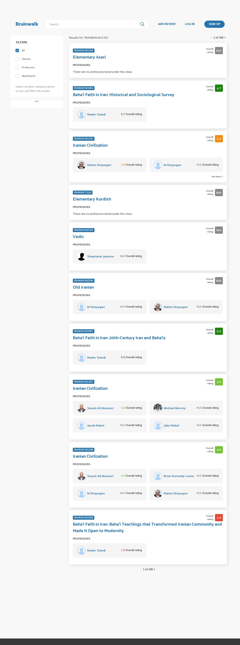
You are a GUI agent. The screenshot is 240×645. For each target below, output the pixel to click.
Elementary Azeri (89, 57)
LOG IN (190, 24)
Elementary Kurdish (92, 199)
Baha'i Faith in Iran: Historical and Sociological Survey (123, 95)
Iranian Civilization (90, 145)
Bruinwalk (27, 24)
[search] (93, 24)
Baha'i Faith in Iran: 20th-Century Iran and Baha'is (119, 338)
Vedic (78, 237)
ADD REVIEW (166, 24)
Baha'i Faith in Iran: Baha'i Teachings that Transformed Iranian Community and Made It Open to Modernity (147, 527)
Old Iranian (83, 287)
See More (217, 176)
